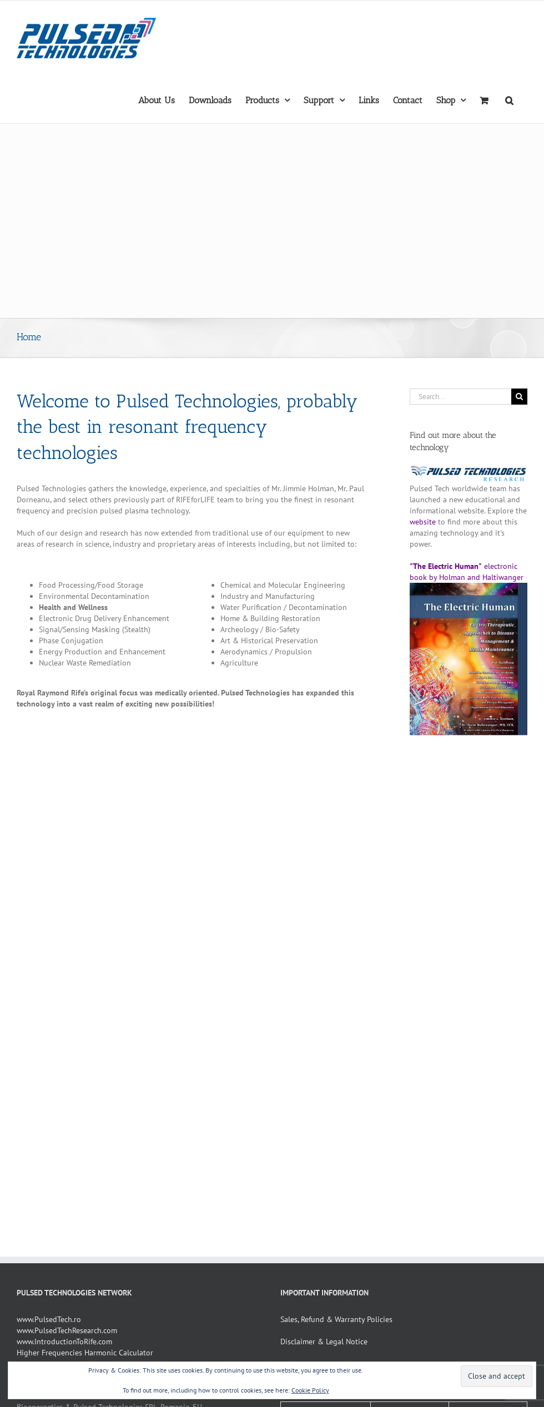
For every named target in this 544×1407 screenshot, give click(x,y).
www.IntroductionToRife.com (64, 1342)
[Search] (519, 397)
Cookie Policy (310, 1390)
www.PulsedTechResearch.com (67, 1330)
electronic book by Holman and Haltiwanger (468, 577)
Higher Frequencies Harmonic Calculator (85, 1353)
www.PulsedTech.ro (49, 1319)
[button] (509, 99)
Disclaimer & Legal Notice (323, 1342)
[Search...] (460, 397)
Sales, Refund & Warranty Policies (336, 1319)
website (423, 522)
